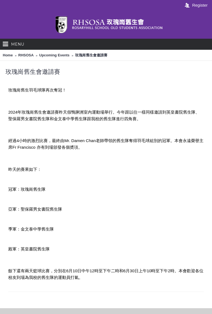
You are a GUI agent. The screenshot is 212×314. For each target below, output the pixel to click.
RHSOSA (26, 55)
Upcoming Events (54, 55)
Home (8, 55)
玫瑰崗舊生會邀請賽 (91, 55)
